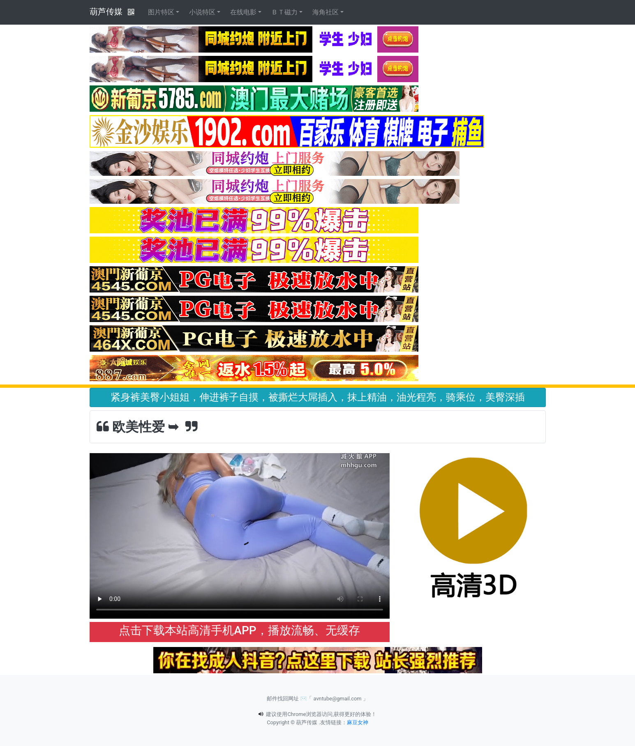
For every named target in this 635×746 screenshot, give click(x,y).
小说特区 (202, 12)
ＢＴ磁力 (284, 12)
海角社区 (325, 12)
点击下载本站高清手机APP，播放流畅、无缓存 (239, 630)
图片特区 (161, 12)
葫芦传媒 (106, 11)
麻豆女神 (357, 722)
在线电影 (243, 12)
